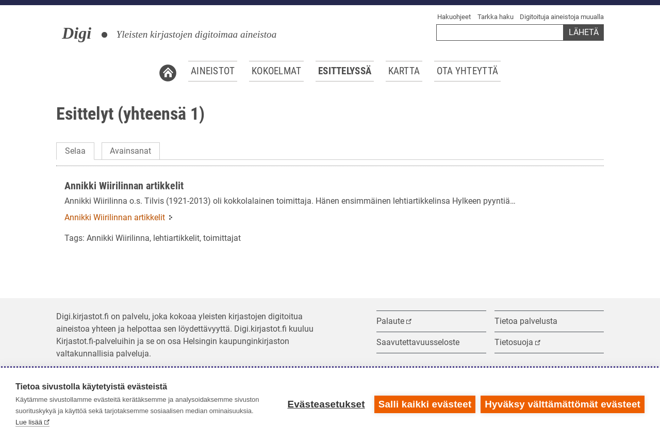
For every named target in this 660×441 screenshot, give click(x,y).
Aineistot (213, 71)
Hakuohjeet (454, 17)
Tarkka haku (495, 17)
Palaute (390, 321)
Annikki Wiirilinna (118, 238)
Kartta (404, 71)
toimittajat (222, 238)
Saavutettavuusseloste (417, 342)
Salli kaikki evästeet (425, 404)
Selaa (75, 151)
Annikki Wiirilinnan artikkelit (124, 185)
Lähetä (584, 32)
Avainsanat (130, 151)
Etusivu (167, 71)
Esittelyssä (344, 71)
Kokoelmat (277, 71)
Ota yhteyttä (467, 71)
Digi (76, 33)
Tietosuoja (513, 342)
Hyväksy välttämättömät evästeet (562, 404)
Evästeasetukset (326, 404)
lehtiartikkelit (176, 238)
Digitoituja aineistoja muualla (562, 17)
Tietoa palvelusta (525, 321)
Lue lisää (28, 422)
